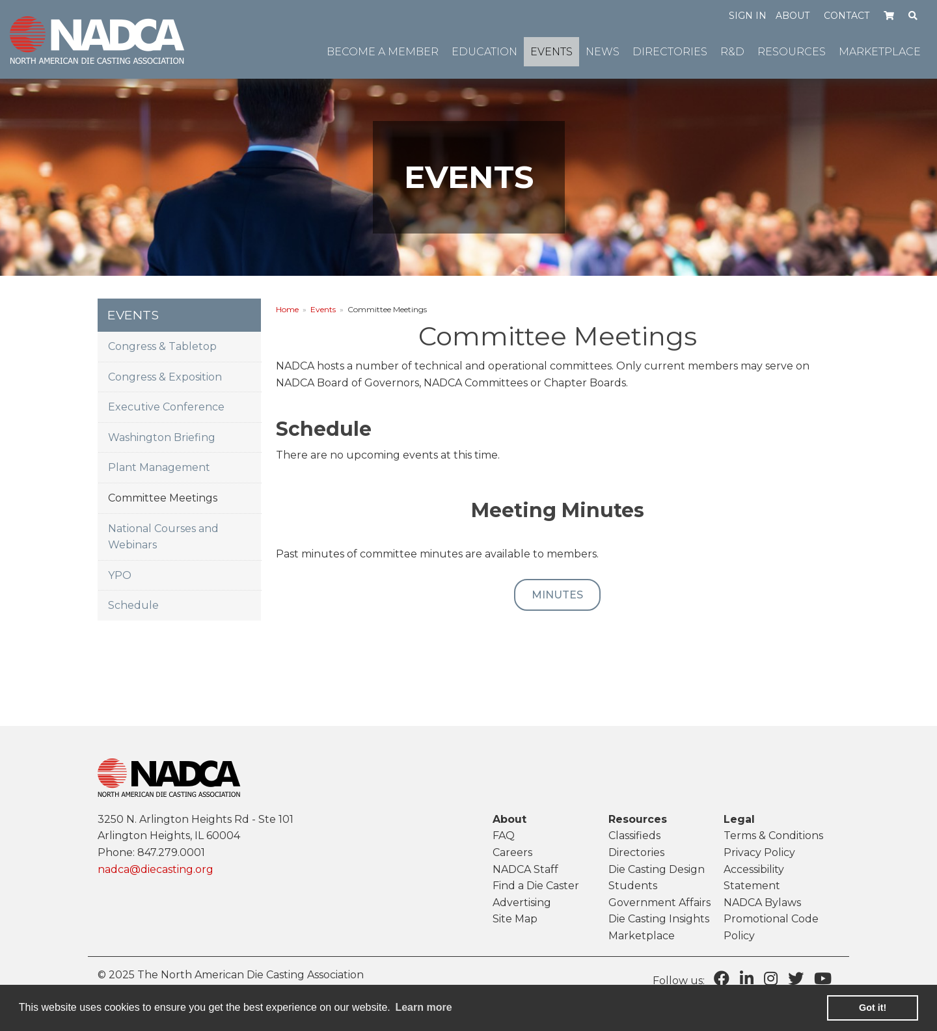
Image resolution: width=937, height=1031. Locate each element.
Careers (512, 852)
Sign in (748, 15)
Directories (636, 852)
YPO (119, 575)
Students (632, 885)
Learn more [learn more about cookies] (423, 1007)
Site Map (515, 919)
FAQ (504, 835)
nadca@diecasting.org (155, 869)
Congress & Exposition (165, 377)
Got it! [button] (872, 1007)
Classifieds (634, 835)
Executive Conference (166, 407)
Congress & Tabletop (162, 346)
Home (287, 309)
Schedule (133, 605)
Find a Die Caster (536, 885)
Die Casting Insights (658, 919)
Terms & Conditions (773, 835)
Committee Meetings (162, 498)
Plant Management (159, 467)
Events (323, 309)
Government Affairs (659, 902)
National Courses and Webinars (163, 537)
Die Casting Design (656, 869)
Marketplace (641, 936)
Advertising (522, 902)
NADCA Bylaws (762, 902)
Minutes (557, 595)
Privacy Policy (759, 852)
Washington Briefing (161, 437)
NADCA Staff (525, 869)
